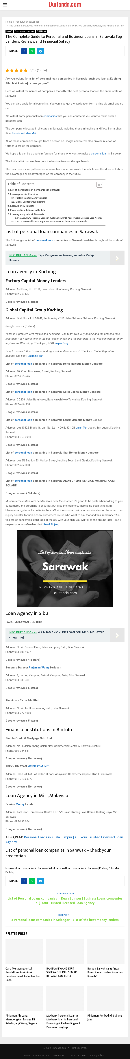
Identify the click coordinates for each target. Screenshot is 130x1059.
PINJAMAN (41, 31)
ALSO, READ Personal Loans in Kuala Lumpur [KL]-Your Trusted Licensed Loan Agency (61, 218)
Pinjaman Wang (39, 667)
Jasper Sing (61, 343)
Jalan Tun (81, 427)
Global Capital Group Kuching (30, 202)
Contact (82, 1055)
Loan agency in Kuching (24, 194)
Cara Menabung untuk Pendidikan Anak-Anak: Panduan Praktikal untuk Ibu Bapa (22, 974)
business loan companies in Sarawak (26, 868)
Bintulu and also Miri (24, 133)
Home (27, 1055)
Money (20, 804)
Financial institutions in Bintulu (28, 209)
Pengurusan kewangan (24, 31)
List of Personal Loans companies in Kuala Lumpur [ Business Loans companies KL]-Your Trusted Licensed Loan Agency (65, 901)
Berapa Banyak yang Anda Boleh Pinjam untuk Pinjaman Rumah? (105, 972)
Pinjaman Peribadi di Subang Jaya (104, 1017)
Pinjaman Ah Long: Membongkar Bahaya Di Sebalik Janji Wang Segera (21, 1019)
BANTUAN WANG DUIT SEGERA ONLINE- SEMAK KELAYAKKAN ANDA (61, 972)
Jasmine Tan (35, 355)
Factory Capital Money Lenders (31, 198)
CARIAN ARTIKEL (41, 1055)
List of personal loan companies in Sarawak (35, 189)
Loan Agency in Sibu (22, 205)
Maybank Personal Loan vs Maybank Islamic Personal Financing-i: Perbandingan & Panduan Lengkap (63, 1021)
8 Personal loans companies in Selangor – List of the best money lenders (65, 920)
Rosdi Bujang (51, 524)
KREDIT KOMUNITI (38, 766)
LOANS (9, 31)
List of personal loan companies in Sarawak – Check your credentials (51, 221)
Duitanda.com (65, 5)
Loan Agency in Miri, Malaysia (27, 214)
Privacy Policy (97, 1055)
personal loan (99, 153)
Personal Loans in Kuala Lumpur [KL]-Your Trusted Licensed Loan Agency (64, 839)
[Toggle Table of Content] (98, 184)
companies (50, 116)
